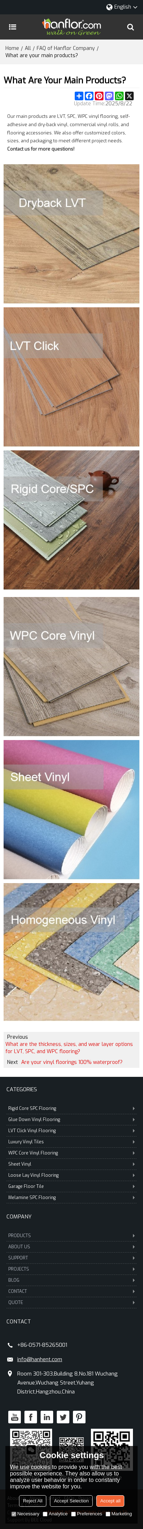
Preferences (86, 1513)
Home (12, 48)
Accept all (110, 1500)
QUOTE (71, 1302)
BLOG (71, 1280)
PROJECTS (71, 1269)
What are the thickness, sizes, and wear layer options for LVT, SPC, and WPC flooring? (69, 1048)
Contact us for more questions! (40, 149)
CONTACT (71, 1291)
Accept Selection (71, 1500)
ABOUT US (71, 1247)
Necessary (25, 1513)
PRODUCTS (71, 1236)
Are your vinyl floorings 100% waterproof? (72, 1062)
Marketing (119, 1513)
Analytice (55, 1513)
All (28, 48)
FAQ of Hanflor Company (66, 48)
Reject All (32, 1500)
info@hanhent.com (39, 1359)
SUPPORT (71, 1258)
